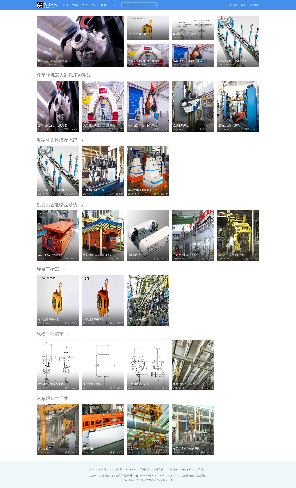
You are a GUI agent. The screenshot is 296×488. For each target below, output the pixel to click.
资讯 (65, 5)
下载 (113, 5)
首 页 (91, 469)
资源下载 (186, 469)
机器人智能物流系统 (59, 204)
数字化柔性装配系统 (59, 140)
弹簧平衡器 (50, 269)
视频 (103, 5)
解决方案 (131, 469)
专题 (94, 5)
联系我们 (254, 5)
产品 (84, 5)
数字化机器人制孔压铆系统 (66, 75)
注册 (243, 5)
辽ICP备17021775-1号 (140, 475)
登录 (235, 5)
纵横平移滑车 (53, 333)
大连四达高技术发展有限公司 (47, 5)
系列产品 (145, 469)
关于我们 (103, 469)
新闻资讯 (117, 469)
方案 (75, 5)
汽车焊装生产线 (55, 398)
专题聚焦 (159, 469)
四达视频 (173, 469)
